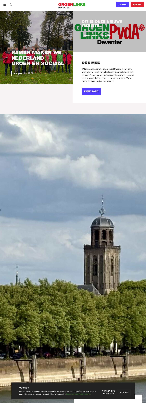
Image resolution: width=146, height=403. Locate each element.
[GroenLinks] (73, 4)
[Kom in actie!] (91, 91)
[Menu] (4, 4)
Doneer (123, 4)
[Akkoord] (124, 392)
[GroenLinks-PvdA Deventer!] (97, 35)
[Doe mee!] (17, 73)
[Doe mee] (137, 4)
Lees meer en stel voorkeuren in (78, 394)
